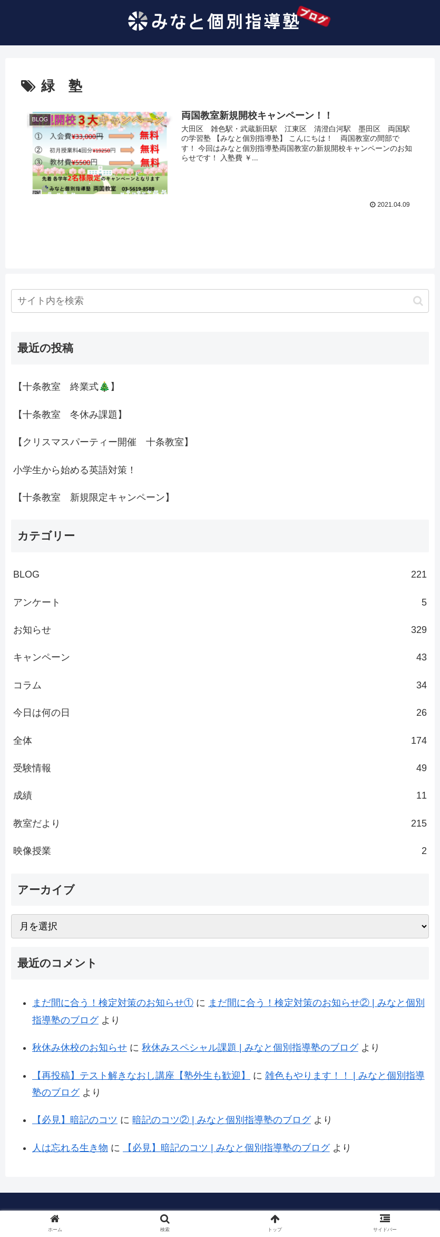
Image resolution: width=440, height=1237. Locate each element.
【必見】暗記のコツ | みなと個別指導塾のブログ (226, 1148)
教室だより (220, 823)
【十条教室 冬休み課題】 (70, 414)
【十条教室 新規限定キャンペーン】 (93, 497)
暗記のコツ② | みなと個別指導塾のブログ (221, 1120)
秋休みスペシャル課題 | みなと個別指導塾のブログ (250, 1047)
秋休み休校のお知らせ (79, 1047)
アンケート (220, 602)
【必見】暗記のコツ (75, 1120)
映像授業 (220, 850)
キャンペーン (220, 657)
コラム (220, 685)
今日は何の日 (220, 712)
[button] (418, 301)
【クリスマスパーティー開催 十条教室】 (103, 442)
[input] (220, 301)
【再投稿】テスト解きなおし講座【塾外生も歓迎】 (141, 1075)
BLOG (220, 575)
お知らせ (220, 629)
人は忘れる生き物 (70, 1148)
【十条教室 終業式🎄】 (66, 387)
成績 (220, 796)
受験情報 (220, 768)
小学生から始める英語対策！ (74, 470)
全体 (220, 740)
